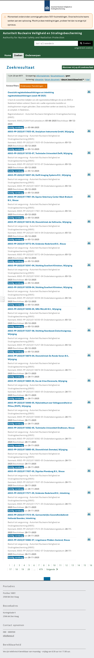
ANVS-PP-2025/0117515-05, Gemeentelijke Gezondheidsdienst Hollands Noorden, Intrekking (42, 525)
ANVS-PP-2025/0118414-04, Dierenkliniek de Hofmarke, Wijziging (42, 231)
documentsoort (57, 76)
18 (16, 569)
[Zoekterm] (56, 43)
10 (54, 565)
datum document (52, 79)
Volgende (50, 569)
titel (88, 79)
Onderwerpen (32, 55)
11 (60, 565)
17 (10, 569)
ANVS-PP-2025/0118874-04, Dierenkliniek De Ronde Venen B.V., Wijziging (42, 366)
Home (7, 55)
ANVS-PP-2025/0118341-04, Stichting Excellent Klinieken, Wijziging (42, 274)
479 (41, 569)
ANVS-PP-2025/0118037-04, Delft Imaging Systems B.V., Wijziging (42, 184)
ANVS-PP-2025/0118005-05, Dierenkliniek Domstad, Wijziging (42, 458)
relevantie (39, 79)
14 (78, 565)
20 (29, 569)
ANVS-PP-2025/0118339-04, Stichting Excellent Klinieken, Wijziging (42, 296)
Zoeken (87, 43)
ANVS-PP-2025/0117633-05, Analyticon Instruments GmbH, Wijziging (42, 140)
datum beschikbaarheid (72, 79)
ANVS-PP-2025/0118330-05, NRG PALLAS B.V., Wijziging (42, 318)
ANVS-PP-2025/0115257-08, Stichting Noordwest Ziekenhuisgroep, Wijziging (42, 341)
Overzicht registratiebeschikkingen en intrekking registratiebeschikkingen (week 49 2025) (42, 110)
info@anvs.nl (8, 635)
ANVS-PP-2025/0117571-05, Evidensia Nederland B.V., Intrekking (42, 502)
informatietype (42, 76)
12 (66, 565)
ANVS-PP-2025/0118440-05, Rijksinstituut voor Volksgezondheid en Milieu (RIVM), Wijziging (42, 413)
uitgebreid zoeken (84, 48)
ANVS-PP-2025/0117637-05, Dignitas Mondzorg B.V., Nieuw (42, 480)
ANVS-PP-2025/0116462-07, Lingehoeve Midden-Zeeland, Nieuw (42, 549)
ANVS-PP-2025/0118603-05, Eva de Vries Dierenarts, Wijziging (42, 390)
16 (91, 565)
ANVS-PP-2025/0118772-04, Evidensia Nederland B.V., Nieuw (42, 252)
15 (85, 565)
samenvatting (89, 92)
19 (22, 569)
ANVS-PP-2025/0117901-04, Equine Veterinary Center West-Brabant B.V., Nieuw (42, 207)
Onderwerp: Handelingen (31, 86)
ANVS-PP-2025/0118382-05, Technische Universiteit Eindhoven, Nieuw (42, 436)
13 (72, 565)
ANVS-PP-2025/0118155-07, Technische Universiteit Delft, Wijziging (42, 162)
